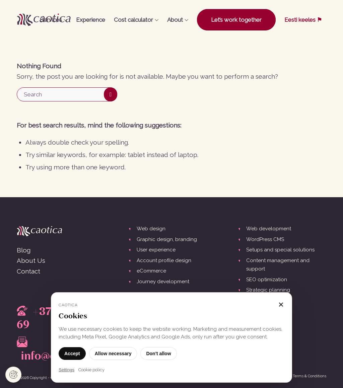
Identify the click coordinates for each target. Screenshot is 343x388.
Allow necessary (113, 353)
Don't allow (158, 353)
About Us (31, 260)
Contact (28, 271)
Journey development (163, 282)
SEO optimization (266, 280)
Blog (23, 250)
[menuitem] (54, 20)
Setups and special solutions (280, 250)
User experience (156, 250)
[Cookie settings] (13, 375)
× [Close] (281, 304)
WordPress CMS (265, 239)
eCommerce (151, 271)
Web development (268, 229)
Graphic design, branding (167, 239)
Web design (151, 229)
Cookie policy (91, 369)
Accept (72, 353)
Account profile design (164, 260)
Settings (66, 369)
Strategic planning (268, 290)
